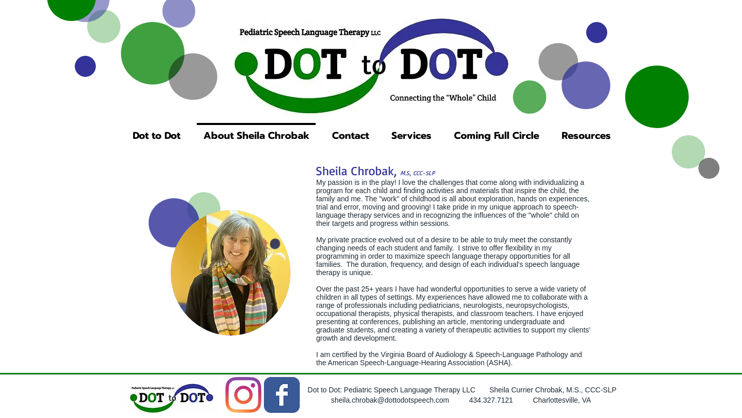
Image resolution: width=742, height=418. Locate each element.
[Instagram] (243, 395)
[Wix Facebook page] (282, 395)
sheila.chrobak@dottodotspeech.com (390, 400)
